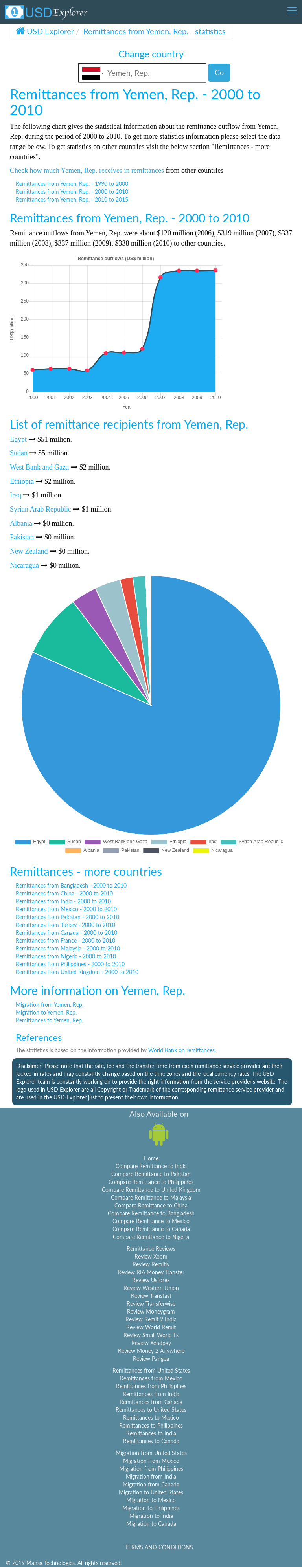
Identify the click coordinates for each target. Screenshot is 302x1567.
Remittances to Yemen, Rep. (49, 1020)
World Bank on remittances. (182, 1050)
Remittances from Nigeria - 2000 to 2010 (66, 956)
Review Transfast (151, 1295)
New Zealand (29, 551)
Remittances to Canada (151, 1441)
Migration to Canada (151, 1523)
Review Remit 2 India (151, 1319)
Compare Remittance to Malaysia (151, 1197)
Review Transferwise (151, 1303)
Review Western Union (151, 1287)
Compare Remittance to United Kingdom (151, 1189)
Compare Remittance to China (151, 1205)
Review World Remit (151, 1327)
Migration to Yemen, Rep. (46, 1012)
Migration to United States (151, 1492)
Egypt (18, 439)
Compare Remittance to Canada (151, 1229)
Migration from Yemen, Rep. (49, 1004)
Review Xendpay (151, 1342)
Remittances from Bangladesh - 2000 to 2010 (71, 885)
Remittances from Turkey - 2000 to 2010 (65, 924)
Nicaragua (24, 565)
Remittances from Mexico (151, 1378)
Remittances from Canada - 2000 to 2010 (66, 932)
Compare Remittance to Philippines (151, 1181)
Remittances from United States (151, 1370)
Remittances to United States (151, 1409)
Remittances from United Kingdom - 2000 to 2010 (77, 972)
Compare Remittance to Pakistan (151, 1174)
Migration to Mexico (151, 1500)
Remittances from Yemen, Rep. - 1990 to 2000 (72, 183)
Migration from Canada (151, 1484)
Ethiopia (22, 481)
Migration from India (151, 1476)
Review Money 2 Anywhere (151, 1350)
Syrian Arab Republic (40, 509)
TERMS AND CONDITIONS (159, 1547)
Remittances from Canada (151, 1401)
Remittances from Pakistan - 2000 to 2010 (67, 917)
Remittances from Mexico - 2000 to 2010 (66, 909)
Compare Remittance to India (151, 1166)
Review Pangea (151, 1358)
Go (219, 72)
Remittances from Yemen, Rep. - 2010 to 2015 (72, 199)
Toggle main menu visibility (292, 7)
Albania (21, 523)
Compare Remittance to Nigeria (151, 1236)
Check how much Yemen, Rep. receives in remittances (87, 170)
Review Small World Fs (151, 1335)
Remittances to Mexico (151, 1417)
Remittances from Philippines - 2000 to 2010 (70, 964)
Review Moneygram (151, 1311)
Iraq (15, 495)
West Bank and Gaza (39, 467)
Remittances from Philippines (151, 1386)
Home (151, 1158)
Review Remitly (151, 1264)
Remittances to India (151, 1433)
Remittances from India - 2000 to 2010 (63, 901)
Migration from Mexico (151, 1460)
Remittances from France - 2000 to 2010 (65, 940)
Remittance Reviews (151, 1248)
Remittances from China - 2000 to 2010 (64, 893)
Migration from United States (151, 1453)
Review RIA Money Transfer (151, 1272)
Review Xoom (151, 1256)
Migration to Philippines (151, 1508)
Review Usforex (151, 1280)
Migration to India (151, 1515)
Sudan (19, 453)
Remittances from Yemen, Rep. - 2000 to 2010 (72, 191)
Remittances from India (151, 1394)
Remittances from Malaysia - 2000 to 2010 (68, 948)
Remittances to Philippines (151, 1425)
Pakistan (22, 537)
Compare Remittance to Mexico (151, 1221)
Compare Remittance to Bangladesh (151, 1213)
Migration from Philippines (151, 1468)
